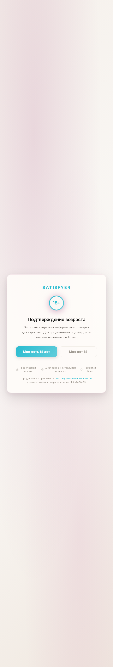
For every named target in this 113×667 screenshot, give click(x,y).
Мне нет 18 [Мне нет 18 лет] (78, 351)
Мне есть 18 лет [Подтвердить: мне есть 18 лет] (36, 351)
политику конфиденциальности (73, 378)
